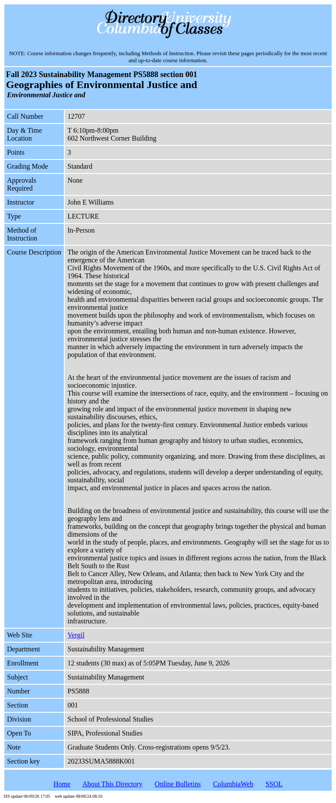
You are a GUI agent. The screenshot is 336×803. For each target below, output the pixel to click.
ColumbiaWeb (233, 784)
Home (61, 784)
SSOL (274, 784)
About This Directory (112, 784)
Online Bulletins (178, 784)
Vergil (75, 635)
